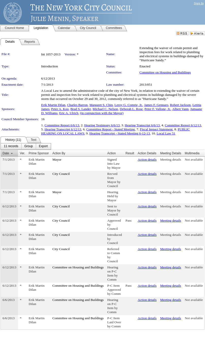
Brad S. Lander (80, 109)
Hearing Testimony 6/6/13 (102, 125)
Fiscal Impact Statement (156, 129)
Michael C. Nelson (105, 109)
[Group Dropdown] (28, 146)
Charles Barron (77, 105)
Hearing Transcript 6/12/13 (62, 129)
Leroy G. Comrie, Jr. (129, 105)
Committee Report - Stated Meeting (110, 129)
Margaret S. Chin (101, 105)
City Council (61, 174)
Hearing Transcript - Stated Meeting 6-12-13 (119, 133)
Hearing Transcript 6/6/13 (142, 125)
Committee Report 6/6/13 (61, 125)
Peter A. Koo (60, 109)
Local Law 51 (166, 133)
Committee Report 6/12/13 (183, 125)
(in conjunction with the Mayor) (101, 113)
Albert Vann (180, 109)
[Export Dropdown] (43, 146)
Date (6, 153)
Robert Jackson (180, 105)
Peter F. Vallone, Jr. (158, 109)
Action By (58, 153)
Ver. (22, 153)
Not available (194, 159)
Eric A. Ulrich (68, 113)
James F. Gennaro (156, 105)
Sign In (199, 3)
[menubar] (26, 146)
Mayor (56, 159)
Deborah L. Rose (131, 109)
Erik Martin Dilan (53, 105)
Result (129, 153)
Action (111, 153)
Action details (147, 159)
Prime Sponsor (39, 153)
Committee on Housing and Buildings (165, 72)
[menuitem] (11, 146)
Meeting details (170, 159)
